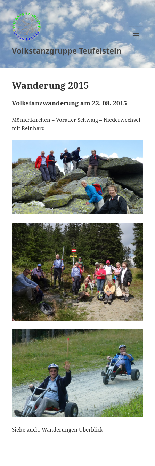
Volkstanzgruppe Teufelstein (66, 50)
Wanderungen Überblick (72, 429)
